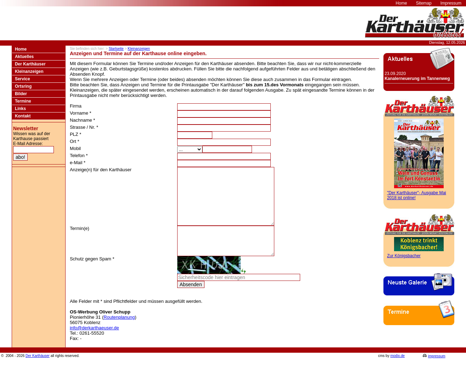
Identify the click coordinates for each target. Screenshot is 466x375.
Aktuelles (24, 56)
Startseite (116, 49)
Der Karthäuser (30, 64)
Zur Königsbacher (404, 255)
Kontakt (23, 116)
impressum (436, 372)
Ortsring (23, 86)
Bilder (21, 93)
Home (21, 49)
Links (20, 108)
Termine (23, 101)
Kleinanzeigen (29, 71)
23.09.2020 (417, 76)
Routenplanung (119, 333)
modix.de (397, 372)
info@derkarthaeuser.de (94, 343)
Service (22, 78)
